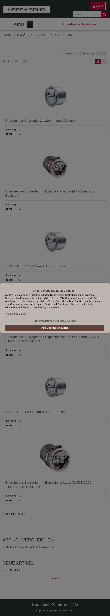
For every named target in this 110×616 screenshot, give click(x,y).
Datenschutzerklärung (34, 307)
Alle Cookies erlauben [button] (54, 327)
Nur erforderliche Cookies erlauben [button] (54, 321)
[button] (16, 313)
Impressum (54, 307)
